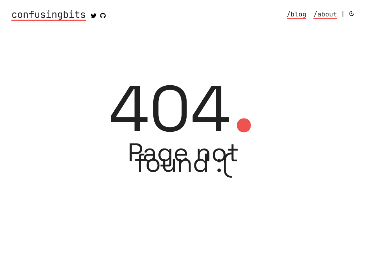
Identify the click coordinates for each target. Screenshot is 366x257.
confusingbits (48, 15)
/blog (296, 14)
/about (325, 14)
